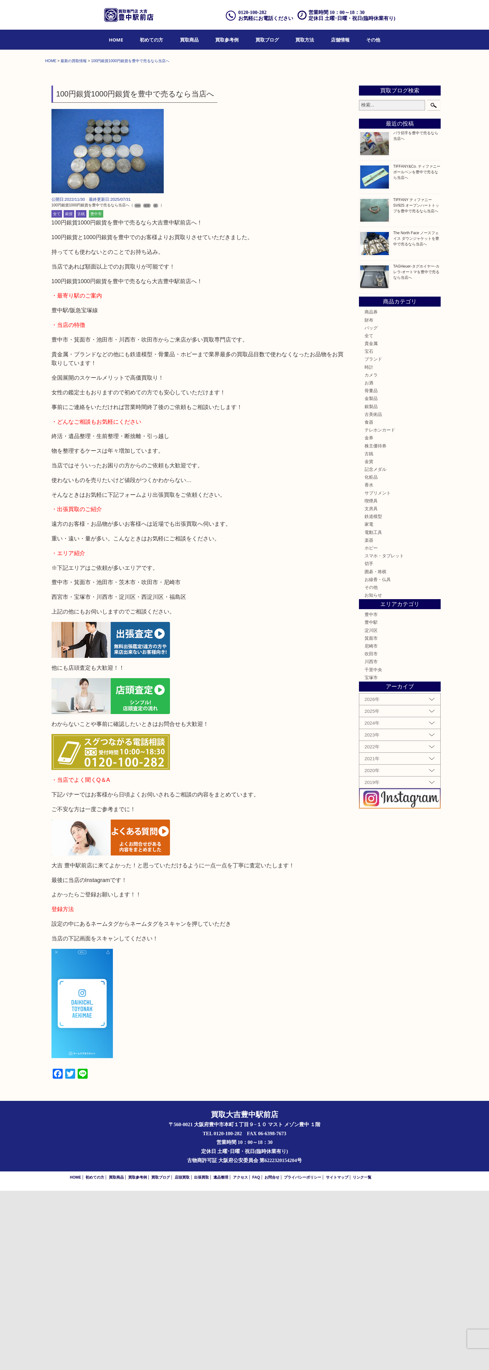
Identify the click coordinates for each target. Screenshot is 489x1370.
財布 (369, 498)
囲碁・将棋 (375, 750)
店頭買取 (182, 1356)
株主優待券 (375, 624)
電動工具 (373, 711)
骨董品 (371, 569)
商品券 (371, 491)
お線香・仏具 (378, 758)
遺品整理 (220, 1356)
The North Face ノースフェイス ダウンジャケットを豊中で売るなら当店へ (416, 418)
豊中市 (96, 393)
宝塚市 (371, 856)
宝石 (369, 530)
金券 (369, 616)
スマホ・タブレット (384, 734)
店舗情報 (340, 40)
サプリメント (378, 671)
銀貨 (69, 393)
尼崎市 (371, 825)
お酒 (369, 561)
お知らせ (373, 774)
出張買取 (201, 1356)
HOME (116, 40)
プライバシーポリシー (302, 1356)
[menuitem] (116, 40)
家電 (369, 703)
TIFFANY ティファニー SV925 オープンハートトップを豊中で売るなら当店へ (416, 384)
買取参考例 (227, 40)
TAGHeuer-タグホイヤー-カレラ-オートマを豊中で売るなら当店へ (416, 451)
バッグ (371, 507)
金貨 (369, 640)
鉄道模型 (373, 695)
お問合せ (271, 1356)
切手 (369, 742)
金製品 (371, 577)
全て (57, 393)
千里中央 (373, 848)
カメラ (371, 554)
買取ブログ (267, 40)
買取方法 (304, 40)
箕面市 (371, 817)
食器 (369, 601)
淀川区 (371, 809)
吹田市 (371, 832)
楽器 (369, 719)
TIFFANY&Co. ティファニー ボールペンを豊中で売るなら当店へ (416, 351)
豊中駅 (371, 801)
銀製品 (371, 585)
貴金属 (371, 522)
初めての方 (151, 40)
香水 (369, 664)
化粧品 (371, 656)
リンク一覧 (362, 1356)
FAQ (256, 1356)
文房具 (371, 687)
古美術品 (373, 593)
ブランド (373, 538)
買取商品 (189, 40)
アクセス (240, 1356)
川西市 (371, 840)
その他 (373, 40)
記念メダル (375, 648)
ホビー (371, 727)
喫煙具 (371, 680)
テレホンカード (380, 609)
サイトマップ (337, 1356)
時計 (369, 546)
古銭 (81, 393)
